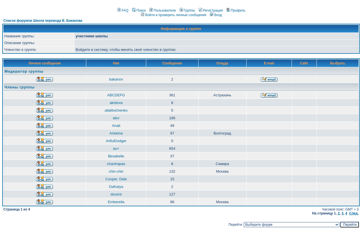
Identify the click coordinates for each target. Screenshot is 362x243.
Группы (187, 10)
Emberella (116, 202)
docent (116, 194)
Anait (116, 125)
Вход (216, 15)
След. (354, 213)
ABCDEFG (116, 95)
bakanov (116, 79)
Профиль (236, 10)
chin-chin (116, 171)
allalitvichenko (116, 110)
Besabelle (116, 156)
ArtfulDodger (116, 141)
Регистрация (211, 10)
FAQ (122, 10)
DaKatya (116, 187)
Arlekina (116, 133)
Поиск (139, 10)
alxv (116, 118)
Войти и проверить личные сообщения (173, 15)
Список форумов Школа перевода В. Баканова (42, 21)
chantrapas (116, 164)
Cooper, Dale (116, 179)
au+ (116, 148)
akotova (116, 103)
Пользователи (162, 10)
